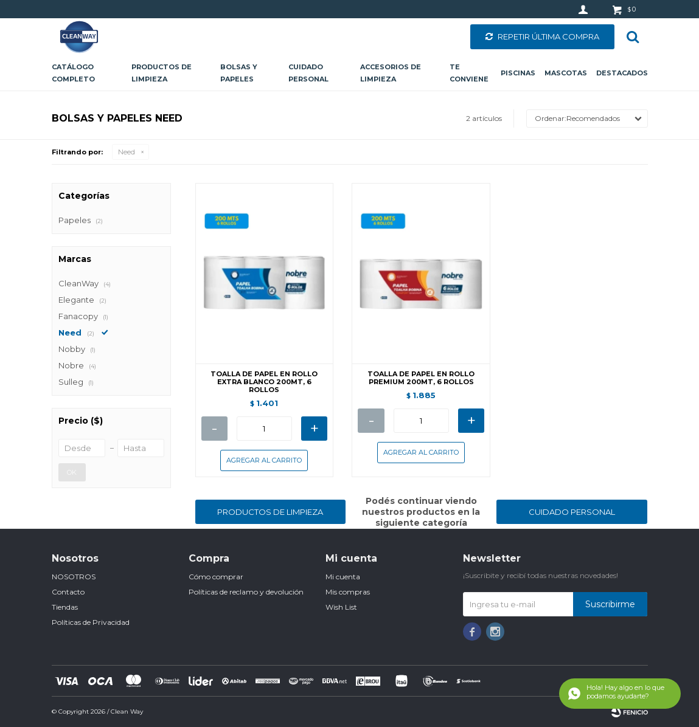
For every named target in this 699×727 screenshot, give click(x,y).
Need (126, 152)
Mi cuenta (342, 576)
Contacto (68, 591)
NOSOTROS (74, 576)
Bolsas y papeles (238, 73)
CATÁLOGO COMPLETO (73, 73)
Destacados (622, 73)
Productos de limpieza (161, 73)
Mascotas (565, 73)
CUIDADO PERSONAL (572, 512)
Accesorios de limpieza (390, 73)
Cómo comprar (216, 576)
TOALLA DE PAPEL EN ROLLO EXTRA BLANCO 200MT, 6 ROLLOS (264, 382)
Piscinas (518, 73)
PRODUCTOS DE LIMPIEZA (270, 512)
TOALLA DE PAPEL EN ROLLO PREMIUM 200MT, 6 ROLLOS (421, 378)
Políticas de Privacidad (91, 622)
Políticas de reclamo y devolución (246, 591)
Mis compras (347, 591)
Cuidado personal (308, 73)
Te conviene (469, 73)
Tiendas (65, 607)
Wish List (341, 607)
